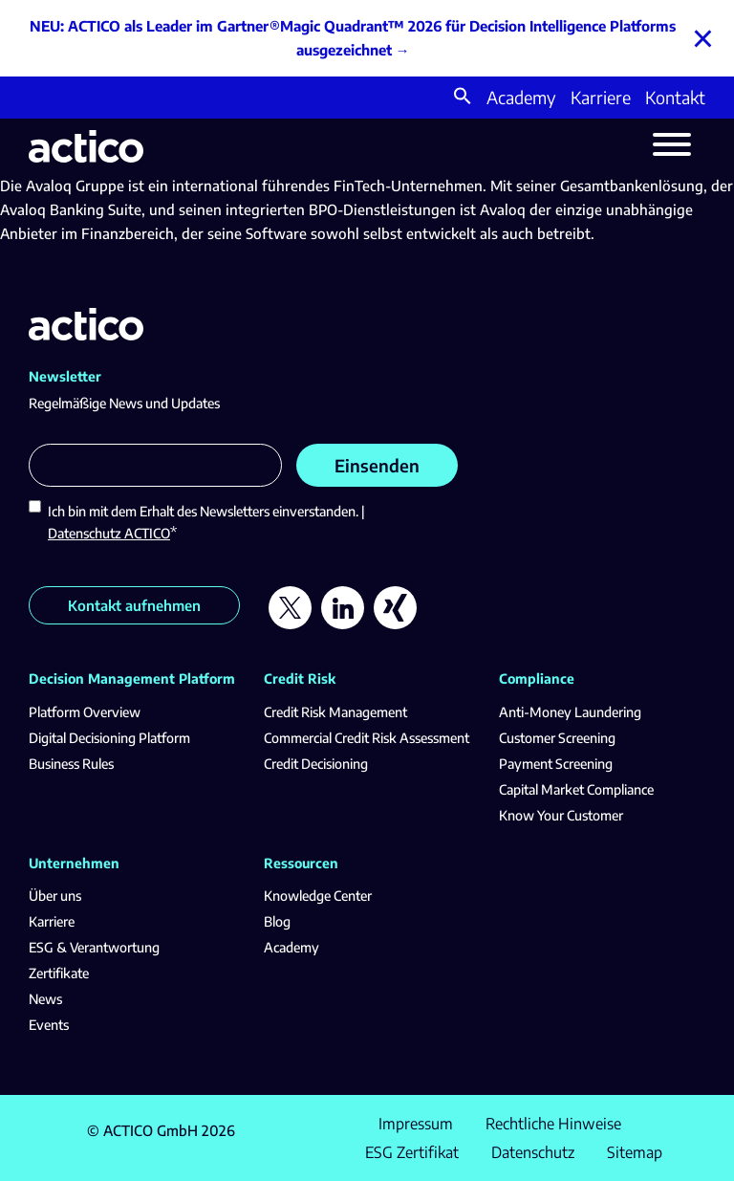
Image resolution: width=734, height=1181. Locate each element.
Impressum (415, 1123)
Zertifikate (59, 973)
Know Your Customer (561, 815)
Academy (521, 97)
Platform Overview (84, 712)
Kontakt (675, 97)
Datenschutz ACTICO (109, 533)
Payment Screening (556, 763)
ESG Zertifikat (412, 1152)
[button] (462, 98)
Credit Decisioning (316, 763)
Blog (277, 921)
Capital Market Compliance (576, 789)
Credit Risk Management (335, 712)
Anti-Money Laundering (570, 712)
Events (49, 1025)
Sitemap (634, 1152)
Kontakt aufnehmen (134, 605)
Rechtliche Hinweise (553, 1123)
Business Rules (71, 763)
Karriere (601, 97)
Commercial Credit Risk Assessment (366, 738)
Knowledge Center (318, 895)
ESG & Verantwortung (94, 947)
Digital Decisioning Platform (109, 738)
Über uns (55, 895)
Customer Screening (557, 738)
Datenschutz (532, 1152)
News (45, 999)
